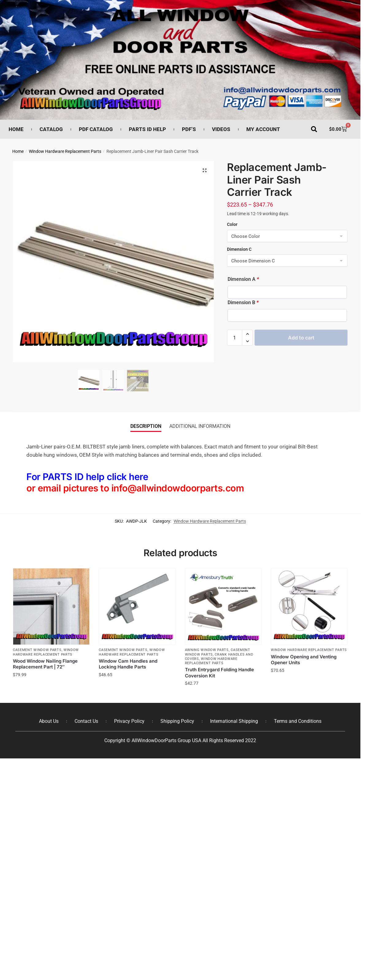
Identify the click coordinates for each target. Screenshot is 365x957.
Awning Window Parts (207, 650)
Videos (221, 129)
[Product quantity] (234, 338)
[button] (314, 129)
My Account (263, 129)
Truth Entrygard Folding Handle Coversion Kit (219, 673)
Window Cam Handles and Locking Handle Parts (128, 664)
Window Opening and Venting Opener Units (303, 660)
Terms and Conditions (297, 721)
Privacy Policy (129, 721)
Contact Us (86, 721)
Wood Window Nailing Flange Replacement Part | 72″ (45, 664)
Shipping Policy (177, 721)
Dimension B (243, 302)
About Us (49, 721)
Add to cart (301, 338)
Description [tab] (145, 426)
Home (16, 129)
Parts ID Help (147, 129)
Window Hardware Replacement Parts (65, 151)
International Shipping (234, 721)
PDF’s (189, 129)
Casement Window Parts (37, 650)
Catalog (51, 129)
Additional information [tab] (199, 426)
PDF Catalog (96, 129)
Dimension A (243, 279)
